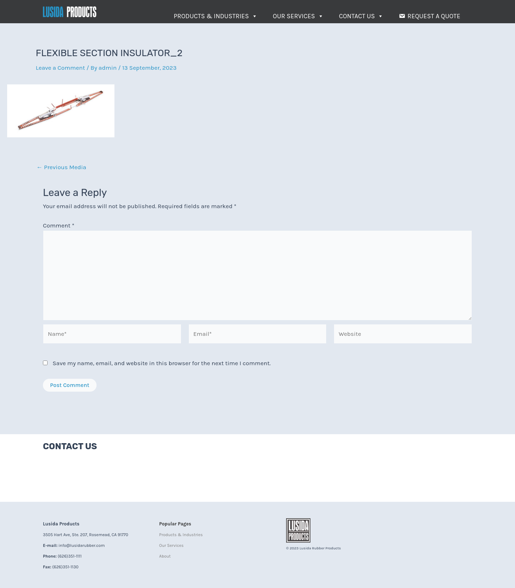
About (165, 556)
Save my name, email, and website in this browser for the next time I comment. (162, 363)
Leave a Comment (60, 67)
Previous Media (61, 167)
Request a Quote (433, 16)
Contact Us (361, 16)
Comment (58, 225)
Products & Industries (216, 16)
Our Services (298, 16)
